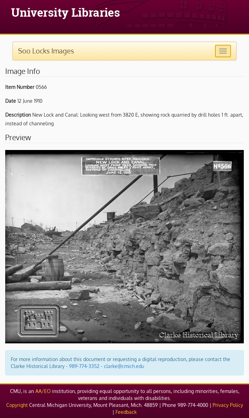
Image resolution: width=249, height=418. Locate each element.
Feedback (126, 412)
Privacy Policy (228, 405)
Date (10, 101)
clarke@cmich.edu (124, 366)
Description (18, 115)
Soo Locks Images (46, 50)
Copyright (17, 405)
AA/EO (43, 391)
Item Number (19, 87)
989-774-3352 (84, 366)
